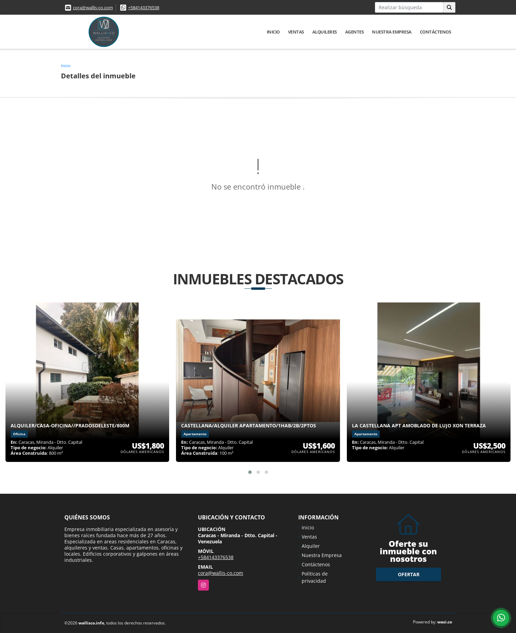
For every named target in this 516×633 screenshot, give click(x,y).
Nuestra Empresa (392, 32)
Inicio (273, 32)
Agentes (354, 32)
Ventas (296, 32)
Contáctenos (435, 32)
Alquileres (324, 32)
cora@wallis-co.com (93, 7)
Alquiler (311, 546)
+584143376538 (143, 7)
